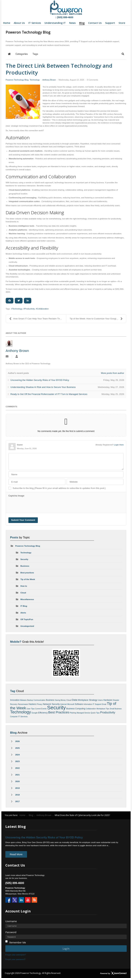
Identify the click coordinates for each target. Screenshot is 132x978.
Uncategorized (27, 626)
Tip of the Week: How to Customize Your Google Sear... (97, 318)
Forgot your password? (15, 959)
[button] (122, 54)
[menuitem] (6, 23)
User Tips (30, 709)
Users (100, 700)
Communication (39, 700)
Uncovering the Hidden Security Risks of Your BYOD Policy (44, 837)
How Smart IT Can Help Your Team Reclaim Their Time (37, 318)
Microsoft (70, 704)
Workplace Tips (102, 709)
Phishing (73, 713)
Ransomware (23, 704)
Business (24, 566)
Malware (23, 700)
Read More (16, 854)
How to (23, 586)
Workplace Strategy (87, 700)
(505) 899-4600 (64, 17)
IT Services (23, 716)
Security (24, 559)
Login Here (119, 445)
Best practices (27, 573)
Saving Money (60, 700)
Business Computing (75, 708)
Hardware (107, 700)
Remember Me (17, 942)
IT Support (97, 704)
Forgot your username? (15, 955)
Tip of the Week (27, 579)
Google (34, 713)
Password (10, 932)
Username (11, 921)
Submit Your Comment (23, 520)
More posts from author (112, 373)
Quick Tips (95, 713)
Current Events (41, 709)
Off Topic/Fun (26, 619)
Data (74, 699)
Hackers (32, 704)
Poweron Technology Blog (17, 80)
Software (79, 704)
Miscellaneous (27, 599)
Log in (66, 948)
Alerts (23, 613)
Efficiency (43, 712)
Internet (63, 704)
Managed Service (83, 713)
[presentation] (34, 505)
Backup (30, 700)
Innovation (15, 700)
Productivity (30, 309)
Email (104, 704)
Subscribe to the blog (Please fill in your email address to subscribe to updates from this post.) (59, 488)
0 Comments (92, 80)
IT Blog (23, 606)
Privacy (39, 704)
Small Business (116, 709)
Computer (14, 717)
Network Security (51, 704)
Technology (35, 80)
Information (88, 704)
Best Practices (58, 712)
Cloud (23, 593)
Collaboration (43, 309)
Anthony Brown (49, 80)
